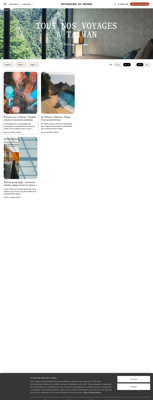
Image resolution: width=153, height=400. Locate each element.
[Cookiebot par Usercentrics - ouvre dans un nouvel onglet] (15, 395)
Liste (145, 65)
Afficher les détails (127, 395)
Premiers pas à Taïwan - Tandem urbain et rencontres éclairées (20, 119)
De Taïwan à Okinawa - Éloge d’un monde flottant (55, 119)
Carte (139, 65)
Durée (117, 65)
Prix (126, 65)
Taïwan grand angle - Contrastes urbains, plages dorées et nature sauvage (19, 185)
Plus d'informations (92, 386)
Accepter (133, 373)
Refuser (133, 380)
